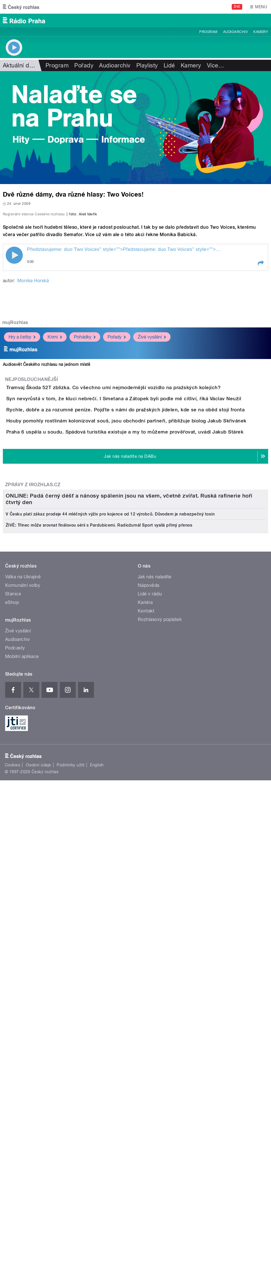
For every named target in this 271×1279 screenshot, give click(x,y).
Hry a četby (22, 489)
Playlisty (147, 65)
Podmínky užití (71, 1175)
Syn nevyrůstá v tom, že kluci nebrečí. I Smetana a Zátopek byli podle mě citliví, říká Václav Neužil (146, 567)
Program (208, 32)
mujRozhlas (15, 475)
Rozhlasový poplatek (160, 1029)
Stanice (13, 1004)
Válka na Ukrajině (23, 987)
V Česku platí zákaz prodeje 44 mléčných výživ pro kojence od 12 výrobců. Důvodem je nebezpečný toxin (110, 924)
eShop (12, 1012)
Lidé (169, 65)
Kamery (260, 32)
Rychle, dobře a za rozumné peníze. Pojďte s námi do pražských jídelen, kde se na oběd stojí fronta (148, 594)
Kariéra (145, 1012)
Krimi (55, 489)
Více (215, 65)
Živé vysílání (152, 489)
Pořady (83, 65)
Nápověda (148, 995)
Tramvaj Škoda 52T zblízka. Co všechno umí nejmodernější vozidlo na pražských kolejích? (136, 540)
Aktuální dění (20, 65)
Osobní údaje (38, 1175)
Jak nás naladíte (155, 987)
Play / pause (14, 407)
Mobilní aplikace (22, 1066)
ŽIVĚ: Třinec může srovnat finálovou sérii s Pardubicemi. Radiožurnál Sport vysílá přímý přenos (99, 935)
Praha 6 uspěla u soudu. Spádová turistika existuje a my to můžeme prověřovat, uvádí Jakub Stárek (147, 649)
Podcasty (15, 1058)
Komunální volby (22, 995)
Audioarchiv (235, 32)
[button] (260, 415)
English (97, 1175)
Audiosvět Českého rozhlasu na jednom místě (46, 517)
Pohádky (85, 489)
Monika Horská (33, 433)
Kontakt (146, 1021)
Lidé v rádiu (150, 1004)
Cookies (12, 1175)
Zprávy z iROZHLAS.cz (33, 718)
